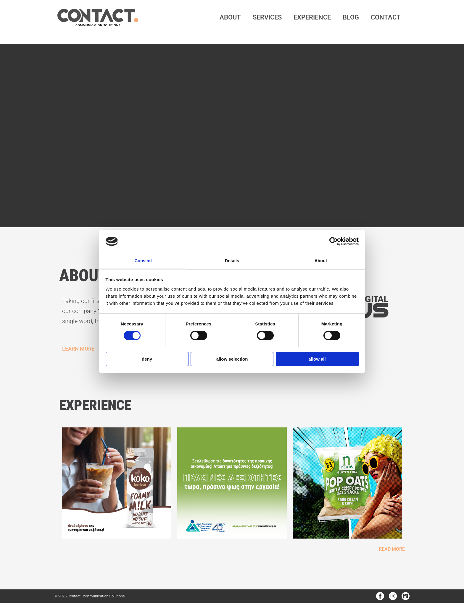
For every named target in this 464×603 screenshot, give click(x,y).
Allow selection (232, 359)
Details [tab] (232, 260)
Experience (312, 17)
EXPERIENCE (101, 404)
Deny (147, 359)
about (230, 17)
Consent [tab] (143, 260)
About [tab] (320, 260)
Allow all (317, 359)
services (267, 17)
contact (386, 17)
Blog (351, 17)
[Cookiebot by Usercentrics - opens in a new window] (333, 240)
